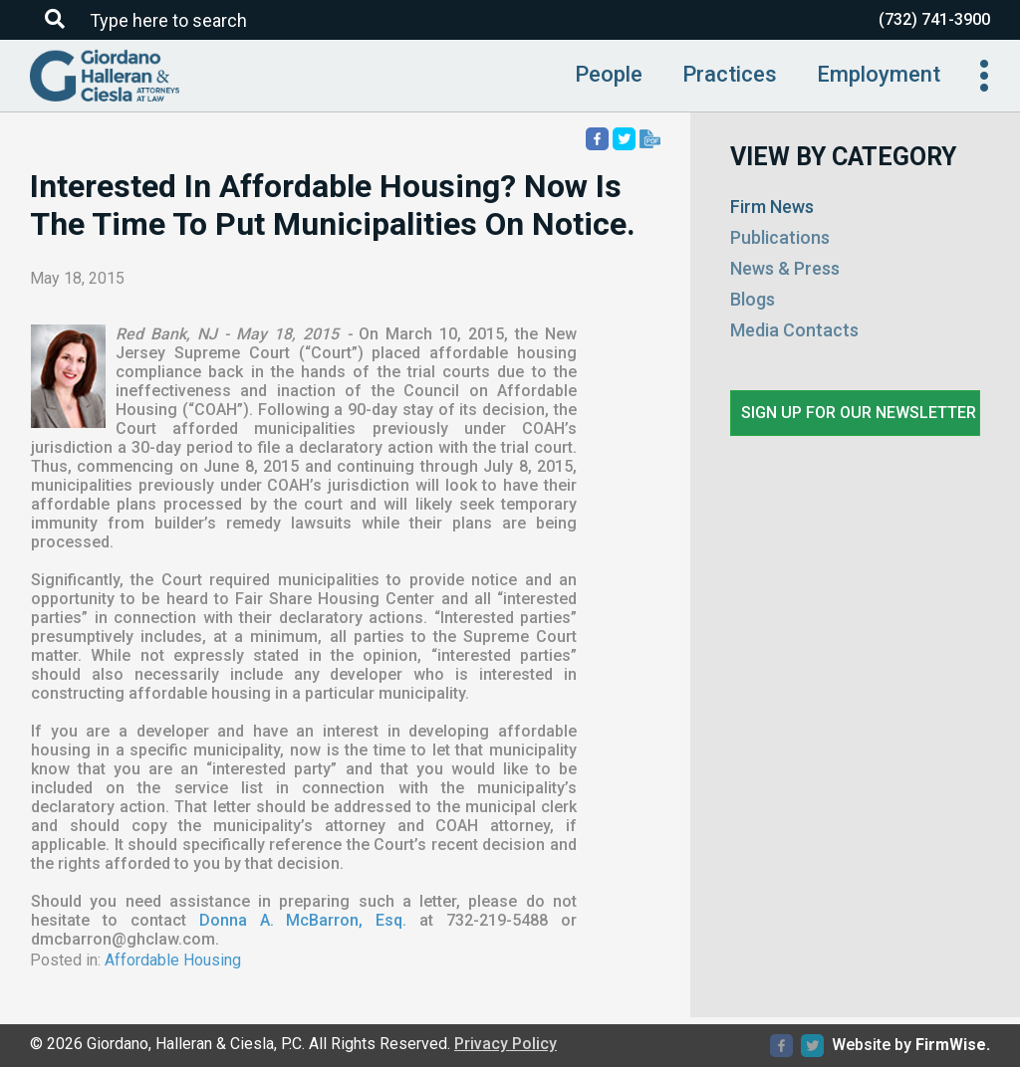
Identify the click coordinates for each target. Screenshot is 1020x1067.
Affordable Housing (173, 960)
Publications (780, 237)
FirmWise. (952, 1044)
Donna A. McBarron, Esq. (303, 920)
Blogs (752, 299)
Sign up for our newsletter (858, 412)
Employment (878, 74)
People (608, 74)
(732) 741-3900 (934, 19)
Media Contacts (794, 330)
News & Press (785, 268)
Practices (729, 74)
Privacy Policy (505, 1043)
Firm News (772, 206)
